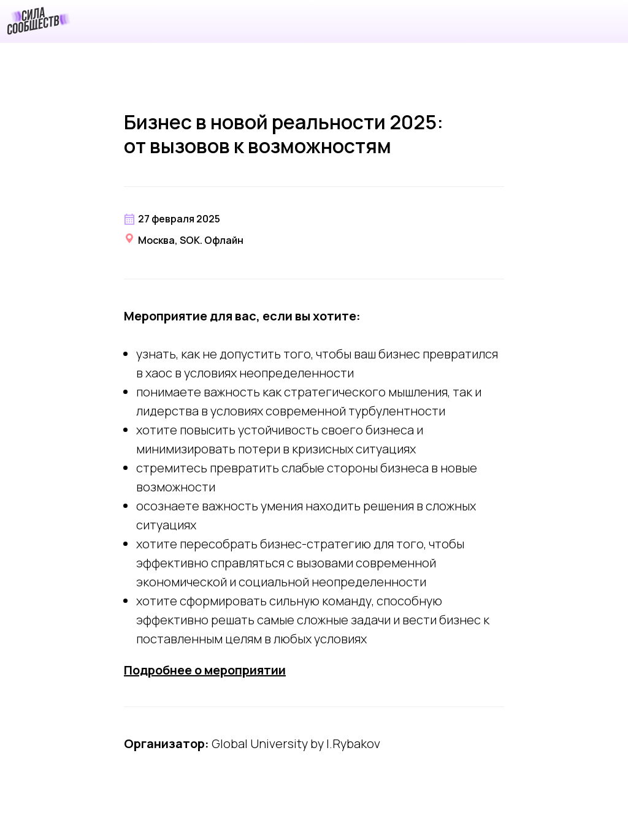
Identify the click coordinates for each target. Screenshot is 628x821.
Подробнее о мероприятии (205, 670)
